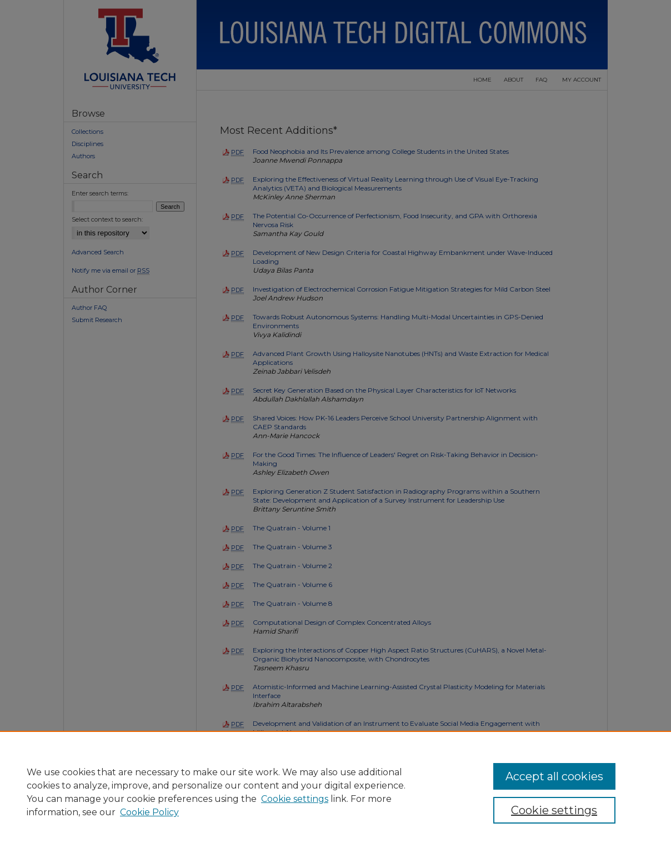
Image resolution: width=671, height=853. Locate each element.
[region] (335, 792)
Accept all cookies (554, 776)
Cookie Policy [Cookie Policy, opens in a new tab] (149, 812)
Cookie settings (294, 799)
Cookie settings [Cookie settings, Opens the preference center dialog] (554, 810)
